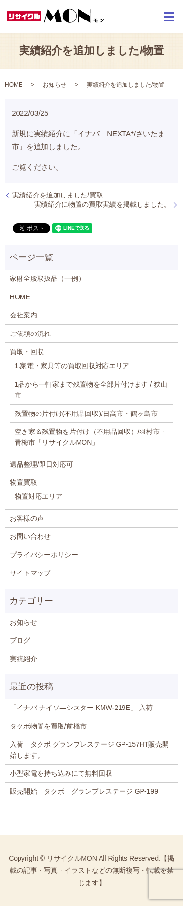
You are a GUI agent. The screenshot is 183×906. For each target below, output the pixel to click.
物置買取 (23, 482)
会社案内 (23, 315)
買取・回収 (27, 351)
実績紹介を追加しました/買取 (57, 195)
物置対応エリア (38, 496)
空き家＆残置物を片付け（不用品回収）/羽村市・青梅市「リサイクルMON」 (91, 437)
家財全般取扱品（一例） (47, 278)
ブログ (20, 640)
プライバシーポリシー (44, 555)
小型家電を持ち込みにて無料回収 (61, 773)
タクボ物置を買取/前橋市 (48, 726)
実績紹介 (23, 659)
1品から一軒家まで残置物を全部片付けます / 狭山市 (91, 389)
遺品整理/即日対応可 (41, 464)
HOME (13, 84)
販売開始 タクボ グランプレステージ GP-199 (87, 791)
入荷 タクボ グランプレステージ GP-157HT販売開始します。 (89, 749)
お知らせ (54, 84)
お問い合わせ (30, 536)
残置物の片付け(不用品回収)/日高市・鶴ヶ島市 (86, 413)
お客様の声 (27, 518)
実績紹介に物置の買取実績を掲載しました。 (102, 204)
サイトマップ (30, 573)
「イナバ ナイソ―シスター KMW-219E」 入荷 (81, 707)
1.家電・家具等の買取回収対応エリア (72, 366)
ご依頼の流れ (30, 333)
